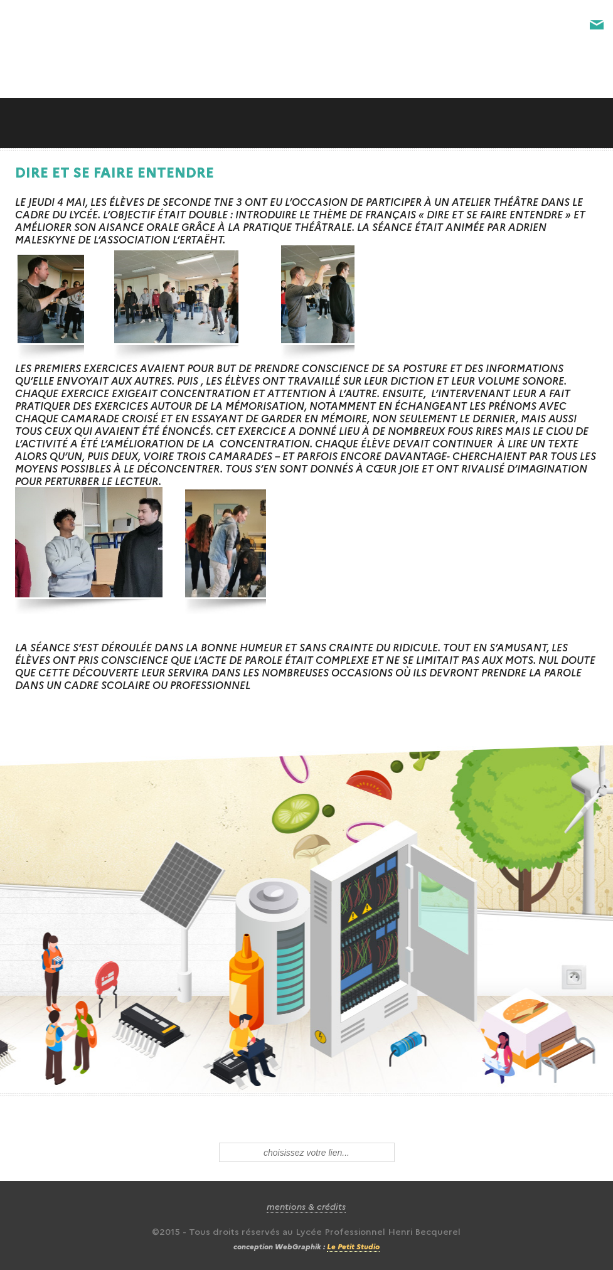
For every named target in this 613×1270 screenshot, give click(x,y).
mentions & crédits (306, 1206)
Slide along (306, 123)
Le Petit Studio (353, 1246)
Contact (597, 25)
